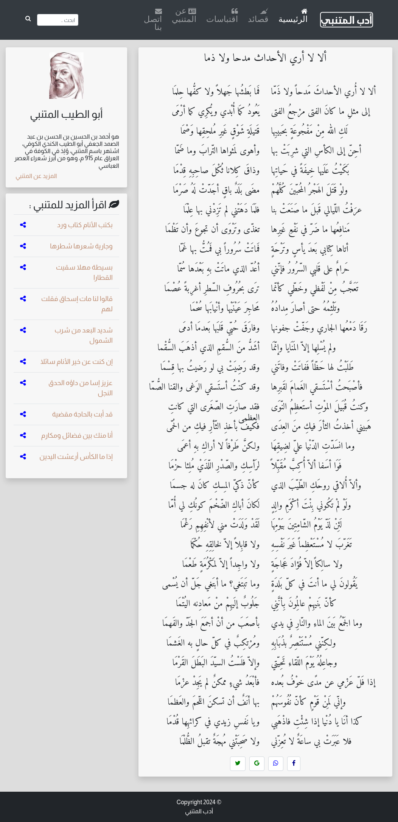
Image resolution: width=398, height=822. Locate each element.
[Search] (58, 20)
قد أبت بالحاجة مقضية (82, 414)
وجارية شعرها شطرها (81, 246)
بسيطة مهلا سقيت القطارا (84, 272)
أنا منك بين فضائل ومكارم (77, 435)
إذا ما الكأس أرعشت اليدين (75, 456)
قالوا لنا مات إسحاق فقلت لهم (77, 304)
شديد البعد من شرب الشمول (83, 335)
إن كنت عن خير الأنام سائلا (76, 361)
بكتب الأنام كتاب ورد (85, 225)
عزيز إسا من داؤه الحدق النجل (80, 388)
